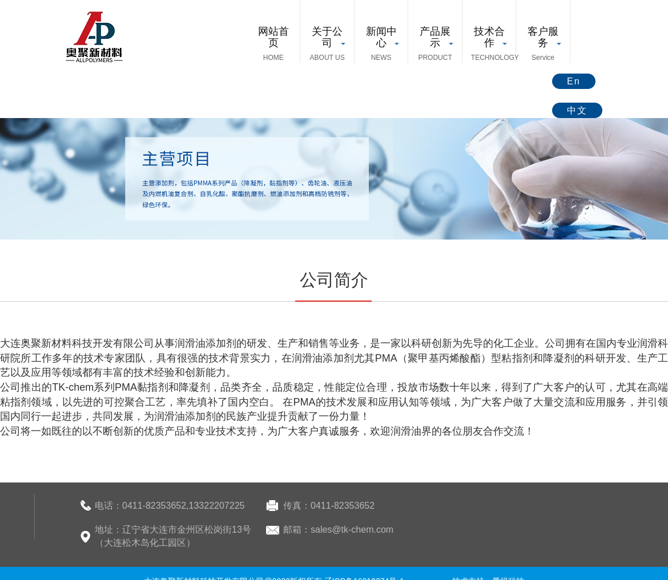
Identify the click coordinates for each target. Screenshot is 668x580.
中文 (577, 110)
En (574, 81)
